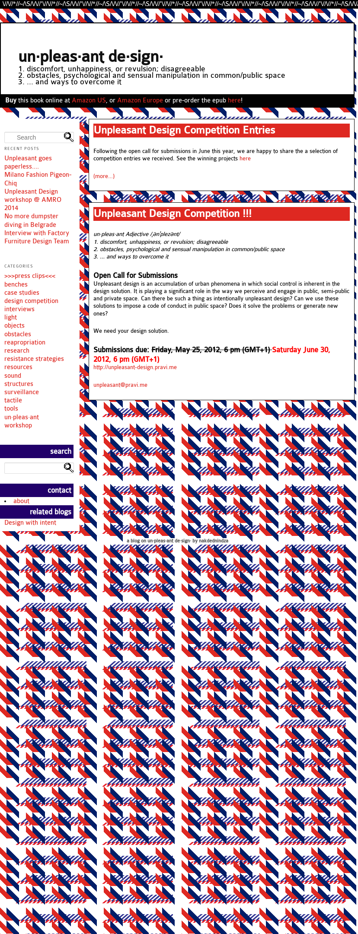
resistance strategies (34, 359)
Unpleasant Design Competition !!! (172, 213)
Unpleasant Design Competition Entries (184, 130)
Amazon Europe (140, 100)
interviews (19, 309)
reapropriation (24, 342)
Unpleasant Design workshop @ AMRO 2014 (32, 200)
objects (14, 325)
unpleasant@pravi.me (120, 385)
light (10, 317)
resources (18, 367)
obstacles (17, 334)
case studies (21, 292)
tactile (13, 400)
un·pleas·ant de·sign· (90, 57)
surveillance (21, 392)
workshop (18, 425)
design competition (31, 301)
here (234, 100)
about (21, 501)
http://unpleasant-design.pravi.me (135, 367)
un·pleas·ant (21, 417)
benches (16, 284)
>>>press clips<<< (29, 276)
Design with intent (30, 522)
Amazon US (89, 100)
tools (11, 408)
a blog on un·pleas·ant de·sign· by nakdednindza (177, 541)
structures (18, 384)
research (16, 350)
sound (12, 375)
